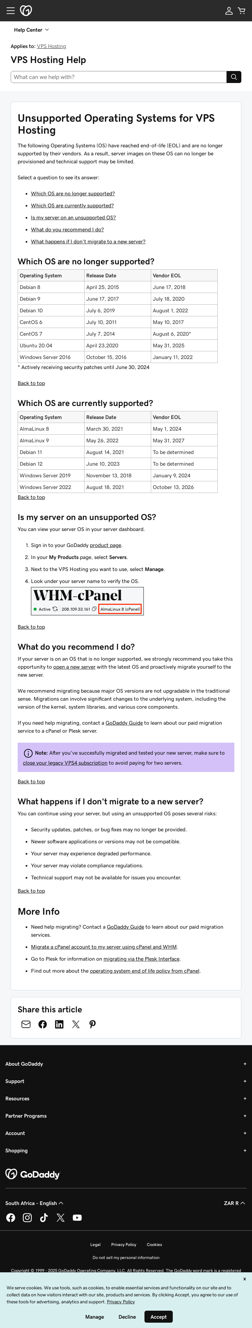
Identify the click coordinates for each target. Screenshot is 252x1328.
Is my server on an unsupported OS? (73, 217)
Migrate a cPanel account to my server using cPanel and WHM (104, 946)
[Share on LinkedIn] (59, 1024)
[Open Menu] (8, 10)
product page (105, 545)
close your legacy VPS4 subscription (65, 762)
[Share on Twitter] (76, 1024)
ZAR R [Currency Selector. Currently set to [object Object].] (235, 1203)
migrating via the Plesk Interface (141, 958)
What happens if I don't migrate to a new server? (88, 241)
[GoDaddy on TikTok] (44, 1221)
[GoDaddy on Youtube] (77, 1221)
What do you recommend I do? (67, 229)
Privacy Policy (123, 1244)
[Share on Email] (26, 1024)
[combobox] (119, 77)
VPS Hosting (51, 46)
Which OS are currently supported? (72, 205)
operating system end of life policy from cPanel (144, 970)
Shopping (16, 1150)
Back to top (31, 383)
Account (15, 1133)
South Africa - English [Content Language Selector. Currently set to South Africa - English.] (35, 1203)
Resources (17, 1098)
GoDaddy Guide (124, 722)
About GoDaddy (24, 1063)
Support (14, 1081)
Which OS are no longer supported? (73, 193)
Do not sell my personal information (126, 1257)
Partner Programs (26, 1115)
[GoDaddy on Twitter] (60, 1221)
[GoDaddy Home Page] (33, 1174)
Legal (95, 1244)
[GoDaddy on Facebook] (10, 1221)
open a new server (74, 666)
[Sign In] (229, 10)
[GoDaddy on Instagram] (27, 1221)
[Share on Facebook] (42, 1024)
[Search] (234, 77)
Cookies (154, 1244)
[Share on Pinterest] (92, 1024)
